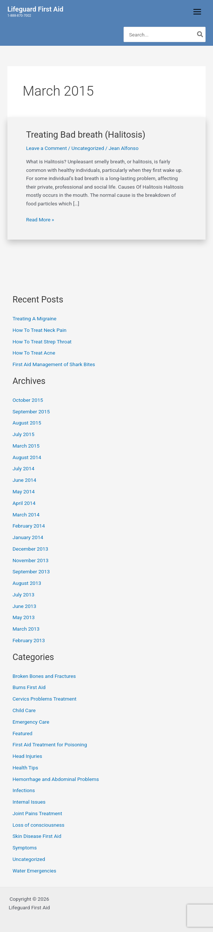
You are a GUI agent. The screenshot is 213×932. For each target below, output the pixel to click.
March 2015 (26, 446)
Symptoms (25, 848)
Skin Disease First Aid (37, 836)
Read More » (40, 218)
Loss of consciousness (39, 825)
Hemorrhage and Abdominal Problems (56, 779)
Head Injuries (27, 756)
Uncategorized (88, 148)
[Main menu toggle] (197, 11)
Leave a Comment (46, 148)
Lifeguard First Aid (35, 9)
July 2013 (24, 595)
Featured (23, 733)
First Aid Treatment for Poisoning (50, 744)
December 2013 (30, 549)
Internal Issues (29, 802)
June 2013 (24, 606)
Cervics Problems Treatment (44, 699)
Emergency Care (31, 722)
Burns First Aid (29, 687)
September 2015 (31, 411)
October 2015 (28, 400)
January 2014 (28, 537)
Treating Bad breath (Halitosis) (85, 134)
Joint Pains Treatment (37, 813)
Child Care (24, 710)
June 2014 (24, 480)
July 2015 (24, 434)
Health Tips (25, 768)
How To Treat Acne (34, 353)
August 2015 (27, 423)
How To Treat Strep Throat (42, 342)
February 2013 (29, 640)
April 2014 (24, 503)
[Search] (200, 34)
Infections (24, 790)
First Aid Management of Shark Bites (54, 364)
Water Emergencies (34, 871)
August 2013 (27, 583)
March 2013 (26, 629)
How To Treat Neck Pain (39, 330)
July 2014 (24, 468)
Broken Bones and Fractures (44, 676)
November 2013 (31, 560)
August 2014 (27, 457)
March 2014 (26, 515)
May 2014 (24, 491)
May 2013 (24, 617)
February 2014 (29, 526)
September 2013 (31, 571)
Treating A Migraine (34, 318)
